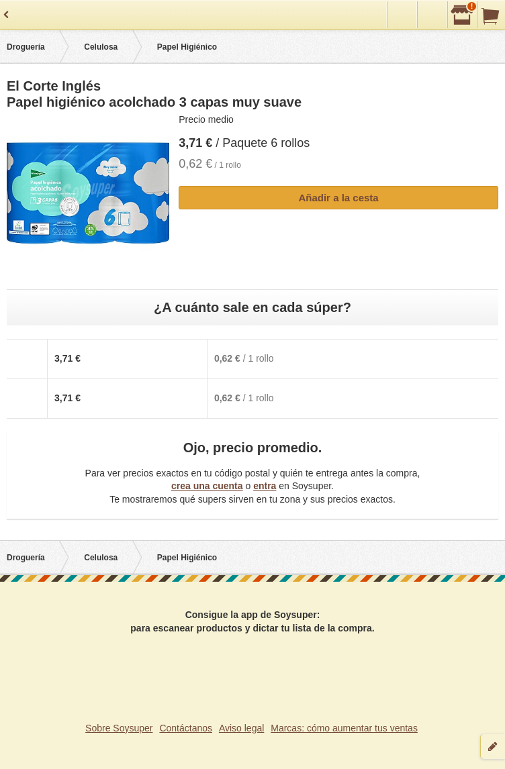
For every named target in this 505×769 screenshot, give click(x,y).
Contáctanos (185, 728)
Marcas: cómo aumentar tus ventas (344, 728)
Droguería (26, 47)
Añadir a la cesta (338, 197)
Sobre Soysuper (118, 728)
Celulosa (101, 47)
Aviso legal (241, 728)
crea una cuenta (207, 485)
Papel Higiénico (187, 47)
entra (264, 485)
